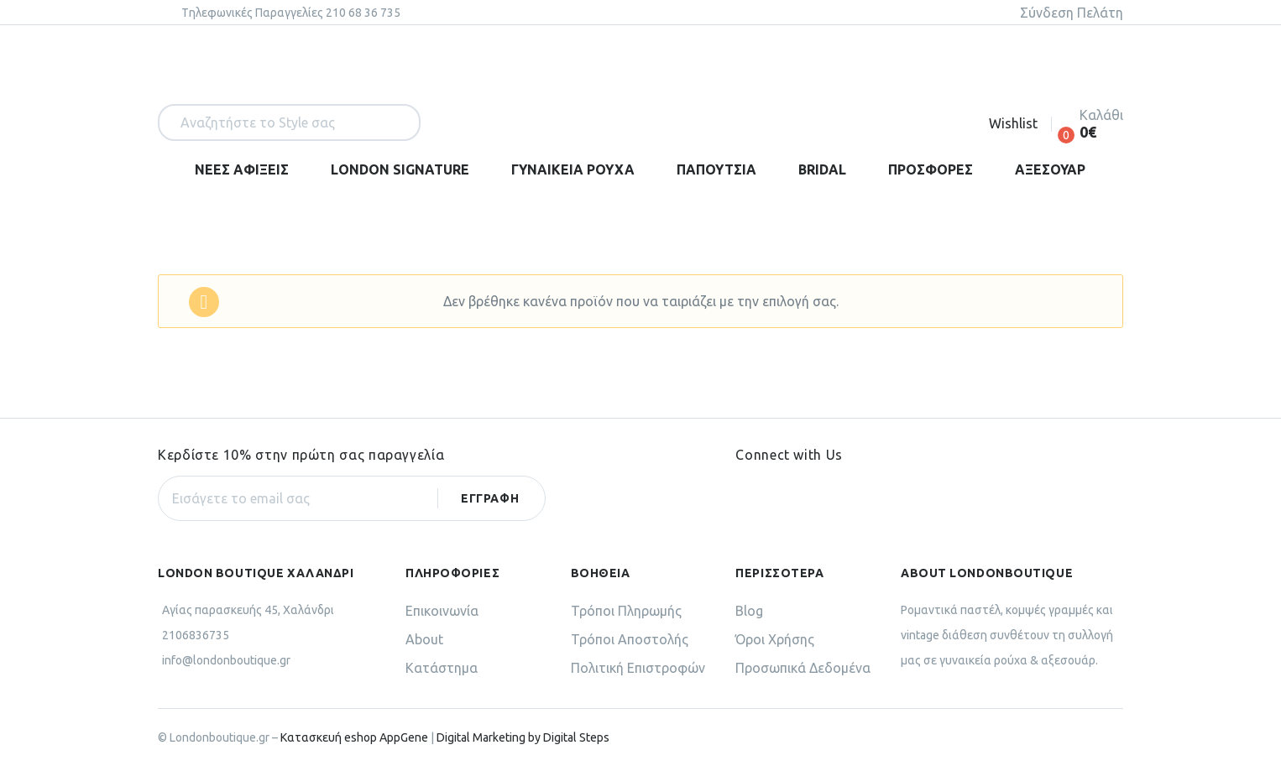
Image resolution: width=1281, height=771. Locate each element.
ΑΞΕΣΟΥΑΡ (1050, 169)
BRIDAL (822, 169)
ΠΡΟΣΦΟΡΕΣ (930, 169)
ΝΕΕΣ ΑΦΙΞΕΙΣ (242, 169)
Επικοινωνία (441, 610)
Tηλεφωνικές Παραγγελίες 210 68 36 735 (290, 12)
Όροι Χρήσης (774, 639)
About (424, 639)
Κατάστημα (441, 667)
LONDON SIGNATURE (400, 169)
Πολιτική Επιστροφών (638, 667)
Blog (749, 610)
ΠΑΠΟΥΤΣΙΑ (716, 169)
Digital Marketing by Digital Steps (523, 737)
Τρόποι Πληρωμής (626, 610)
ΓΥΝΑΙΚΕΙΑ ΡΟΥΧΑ (573, 169)
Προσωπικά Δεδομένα (803, 667)
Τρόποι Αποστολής (629, 639)
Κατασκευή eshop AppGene (354, 737)
